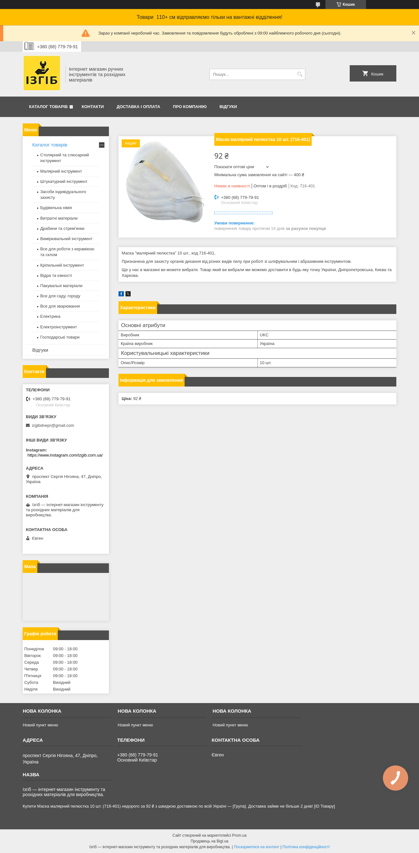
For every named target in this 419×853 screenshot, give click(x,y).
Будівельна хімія (56, 207)
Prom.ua (239, 835)
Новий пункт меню (40, 725)
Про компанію (190, 106)
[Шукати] (299, 74)
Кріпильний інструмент (62, 265)
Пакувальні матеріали (61, 285)
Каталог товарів (48, 106)
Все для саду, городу (60, 295)
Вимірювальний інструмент (66, 238)
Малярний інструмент (61, 171)
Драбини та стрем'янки (62, 228)
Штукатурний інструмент (64, 181)
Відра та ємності (56, 275)
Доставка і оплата (138, 106)
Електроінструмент (58, 327)
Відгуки (228, 106)
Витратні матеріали (59, 218)
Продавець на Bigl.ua (209, 841)
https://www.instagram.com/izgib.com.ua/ (65, 455)
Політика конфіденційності (306, 847)
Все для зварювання (60, 306)
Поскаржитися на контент (256, 847)
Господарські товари (60, 337)
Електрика (50, 316)
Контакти (93, 106)
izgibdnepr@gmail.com (53, 425)
